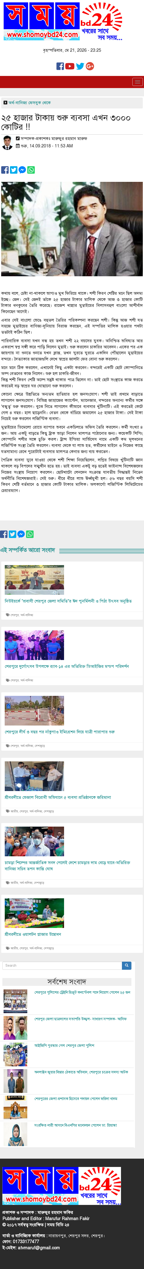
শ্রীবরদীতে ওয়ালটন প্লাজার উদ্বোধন (33, 934)
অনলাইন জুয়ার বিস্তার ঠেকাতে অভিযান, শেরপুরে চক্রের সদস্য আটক (81, 1072)
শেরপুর (15, 615)
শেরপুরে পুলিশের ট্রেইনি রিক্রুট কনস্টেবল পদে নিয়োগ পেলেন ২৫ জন (82, 992)
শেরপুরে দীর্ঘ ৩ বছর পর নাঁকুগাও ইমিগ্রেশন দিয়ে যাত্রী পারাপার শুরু (60, 732)
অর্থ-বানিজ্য (18, 102)
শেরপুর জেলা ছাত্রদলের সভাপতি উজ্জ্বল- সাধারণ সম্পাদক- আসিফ (80, 1019)
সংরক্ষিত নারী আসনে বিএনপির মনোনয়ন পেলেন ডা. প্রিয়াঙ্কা (75, 1125)
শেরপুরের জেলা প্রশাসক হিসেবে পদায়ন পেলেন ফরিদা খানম (75, 1098)
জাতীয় (14, 811)
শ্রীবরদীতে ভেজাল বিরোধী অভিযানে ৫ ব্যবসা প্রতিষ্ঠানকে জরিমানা (58, 797)
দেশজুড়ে (40, 746)
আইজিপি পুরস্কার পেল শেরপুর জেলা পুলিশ (64, 1045)
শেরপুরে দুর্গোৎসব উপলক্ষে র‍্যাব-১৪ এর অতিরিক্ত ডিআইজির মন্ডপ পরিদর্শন (67, 666)
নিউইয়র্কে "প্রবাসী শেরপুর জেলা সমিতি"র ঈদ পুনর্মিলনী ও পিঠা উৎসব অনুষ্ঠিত (68, 601)
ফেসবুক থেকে (39, 102)
